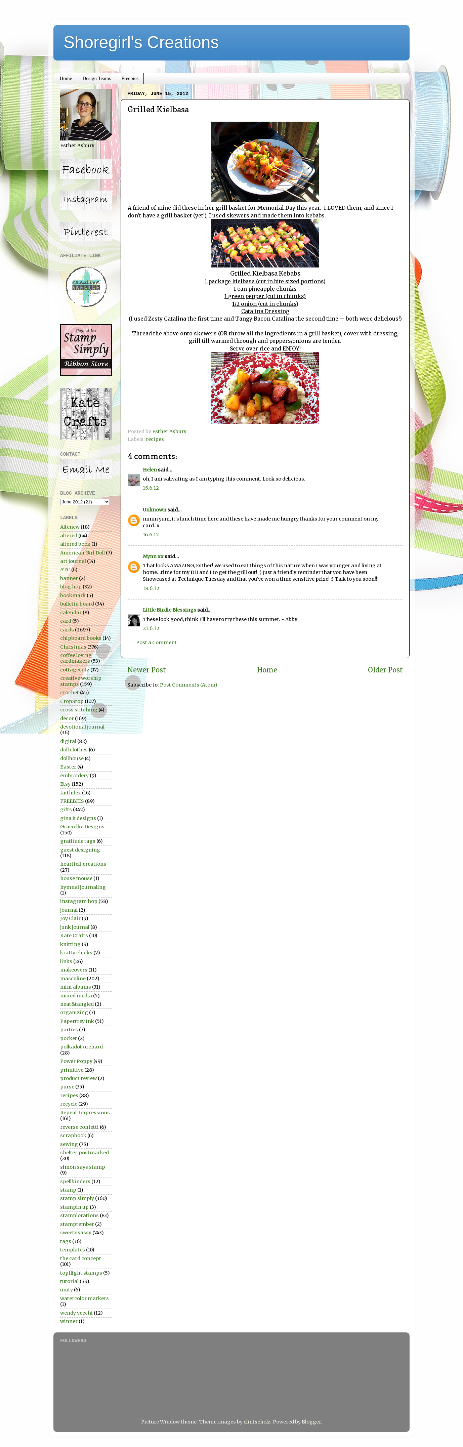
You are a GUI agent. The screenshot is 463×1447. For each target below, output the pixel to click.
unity (66, 1290)
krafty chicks (76, 953)
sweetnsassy (75, 1233)
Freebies (129, 78)
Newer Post (146, 670)
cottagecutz (74, 670)
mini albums (75, 987)
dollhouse (72, 758)
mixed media (76, 996)
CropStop (72, 701)
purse (67, 1087)
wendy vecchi (76, 1313)
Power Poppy (76, 1061)
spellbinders (75, 1182)
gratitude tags (77, 841)
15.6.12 (151, 488)
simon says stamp (82, 1167)
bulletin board (77, 604)
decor (67, 718)
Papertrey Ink (77, 1021)
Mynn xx (153, 556)
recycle (68, 1104)
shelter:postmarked (84, 1153)
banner (69, 578)
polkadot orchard (81, 1047)
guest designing (80, 850)
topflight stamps (81, 1273)
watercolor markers (84, 1298)
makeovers (73, 970)
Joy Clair (70, 918)
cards (67, 630)
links (66, 961)
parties (69, 1030)
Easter (68, 767)
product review (78, 1078)
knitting (70, 944)
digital (68, 741)
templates (72, 1250)
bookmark (73, 595)
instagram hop (78, 901)
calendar (71, 613)
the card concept (80, 1258)
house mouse (76, 878)
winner (69, 1321)
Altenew (70, 527)
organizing (74, 1012)
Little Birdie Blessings (169, 610)
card (65, 621)
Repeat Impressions (85, 1113)
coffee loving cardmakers (76, 658)
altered (68, 536)
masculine (73, 979)
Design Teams (96, 78)
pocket (68, 1038)
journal (69, 910)
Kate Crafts (74, 936)
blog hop (71, 587)
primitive (71, 1070)
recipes (155, 439)
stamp (68, 1190)
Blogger (311, 1422)
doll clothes (74, 750)
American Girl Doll (82, 553)
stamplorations (79, 1215)
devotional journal (82, 727)
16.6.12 (151, 535)
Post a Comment (156, 642)
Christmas (73, 647)
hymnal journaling (83, 887)
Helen (150, 470)
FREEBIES (72, 801)
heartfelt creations (83, 864)
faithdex (70, 793)
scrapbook (73, 1135)
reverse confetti (79, 1127)
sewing (69, 1144)
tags (65, 1241)
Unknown (154, 510)
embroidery (74, 776)
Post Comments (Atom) (188, 685)
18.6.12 (151, 588)
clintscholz (257, 1422)
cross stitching (78, 710)
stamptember (77, 1224)
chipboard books (80, 638)
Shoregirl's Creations (141, 42)
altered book (75, 544)
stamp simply (77, 1198)
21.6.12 (151, 628)
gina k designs (78, 818)
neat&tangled (77, 1004)
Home (66, 78)
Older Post (385, 670)
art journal (73, 561)
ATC (65, 570)
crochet (69, 693)
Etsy (65, 784)
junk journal (74, 927)
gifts (66, 810)
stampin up (74, 1207)
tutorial (69, 1281)
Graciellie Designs (82, 827)
